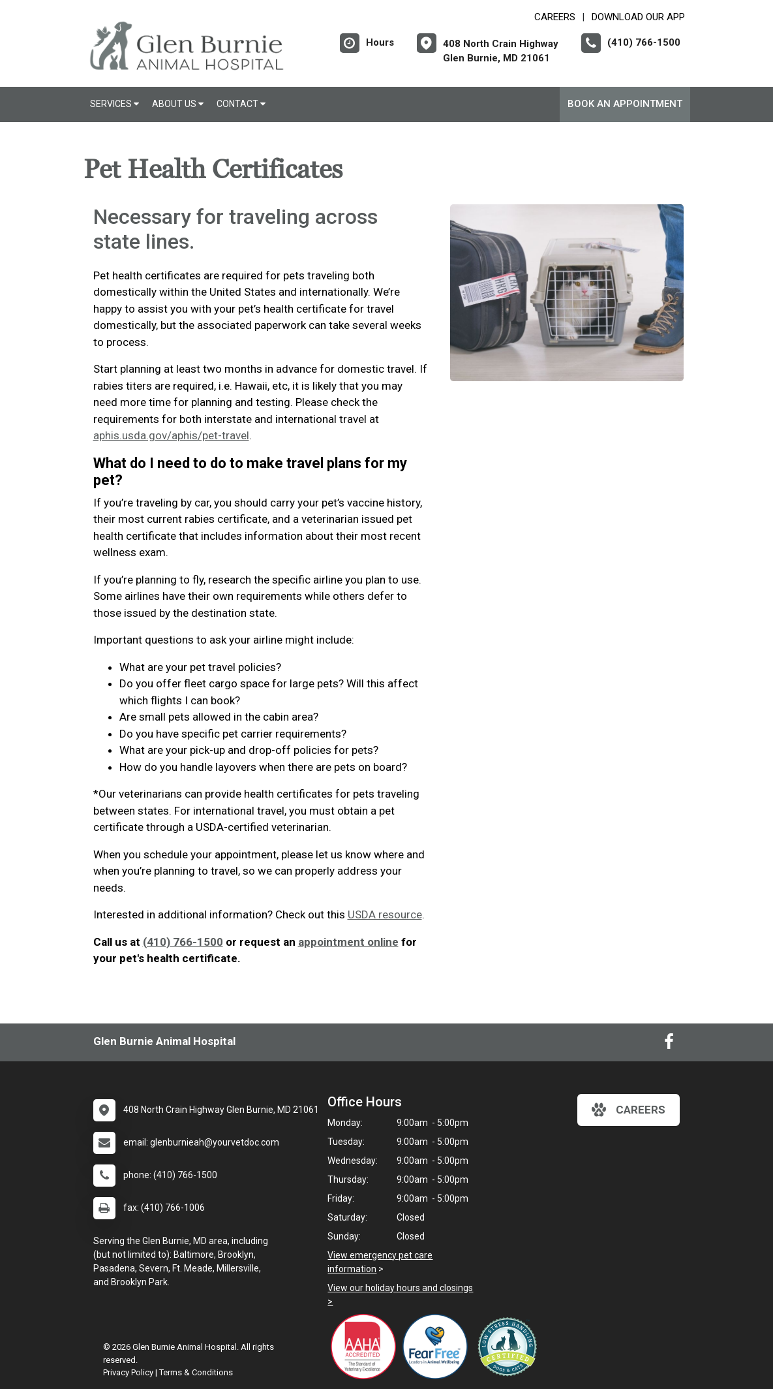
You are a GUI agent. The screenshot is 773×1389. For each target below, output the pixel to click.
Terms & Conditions (196, 1372)
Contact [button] (241, 104)
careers (628, 1109)
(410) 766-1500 (183, 941)
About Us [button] (178, 104)
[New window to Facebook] (669, 1044)
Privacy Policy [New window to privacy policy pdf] (128, 1372)
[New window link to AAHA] (366, 1346)
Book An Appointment (625, 104)
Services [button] (114, 104)
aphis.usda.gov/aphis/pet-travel (171, 435)
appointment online (348, 941)
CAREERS (554, 17)
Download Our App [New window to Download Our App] (638, 17)
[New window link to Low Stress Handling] (510, 1346)
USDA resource (385, 914)
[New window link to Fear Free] (438, 1346)
